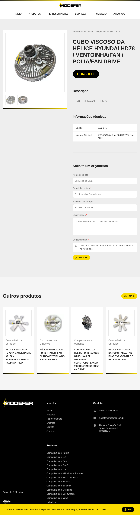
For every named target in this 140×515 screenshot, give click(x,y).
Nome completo (81, 175)
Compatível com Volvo (57, 498)
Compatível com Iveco (57, 469)
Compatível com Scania (58, 481)
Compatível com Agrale (57, 453)
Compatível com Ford (56, 461)
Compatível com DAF (56, 457)
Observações (80, 215)
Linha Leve (51, 502)
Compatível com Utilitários (59, 490)
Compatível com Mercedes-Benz (62, 477)
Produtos (50, 415)
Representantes (54, 419)
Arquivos (50, 431)
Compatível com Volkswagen (60, 494)
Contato (50, 427)
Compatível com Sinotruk (58, 486)
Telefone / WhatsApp (83, 201)
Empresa (50, 423)
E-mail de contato (82, 188)
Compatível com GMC (57, 465)
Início (49, 410)
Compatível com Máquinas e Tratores (64, 473)
